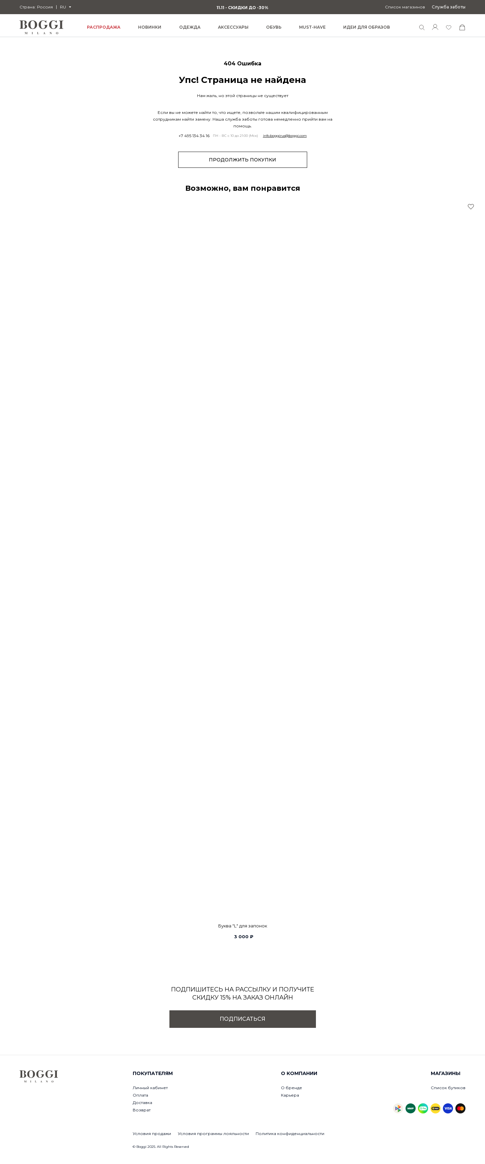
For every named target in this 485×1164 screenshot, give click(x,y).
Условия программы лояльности (213, 1133)
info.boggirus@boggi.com (285, 136)
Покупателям (153, 1073)
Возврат (142, 1109)
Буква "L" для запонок (242, 925)
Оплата (140, 1095)
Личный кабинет (150, 1087)
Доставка (142, 1102)
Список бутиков (448, 1087)
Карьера (290, 1095)
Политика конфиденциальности (290, 1133)
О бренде (291, 1087)
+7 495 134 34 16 (194, 135)
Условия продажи (152, 1133)
